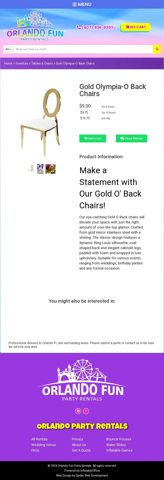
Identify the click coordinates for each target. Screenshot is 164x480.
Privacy (77, 439)
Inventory (22, 63)
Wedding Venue (43, 445)
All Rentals (39, 439)
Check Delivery (131, 138)
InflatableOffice (90, 470)
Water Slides (116, 445)
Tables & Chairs (42, 63)
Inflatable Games (119, 450)
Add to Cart (92, 138)
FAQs (35, 450)
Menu (82, 4)
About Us (79, 445)
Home (8, 63)
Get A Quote (81, 450)
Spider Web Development (92, 475)
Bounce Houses (118, 439)
